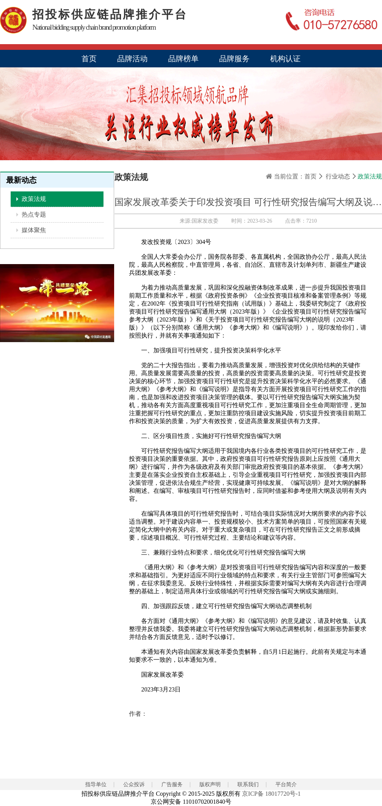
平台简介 (286, 784)
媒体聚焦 (33, 230)
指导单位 (96, 784)
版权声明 (210, 784)
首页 (89, 58)
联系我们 (248, 784)
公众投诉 (134, 784)
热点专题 (33, 214)
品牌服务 (234, 58)
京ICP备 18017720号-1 (271, 793)
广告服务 (172, 784)
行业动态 (338, 176)
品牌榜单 (183, 58)
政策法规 (33, 199)
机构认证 (285, 58)
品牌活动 (132, 58)
